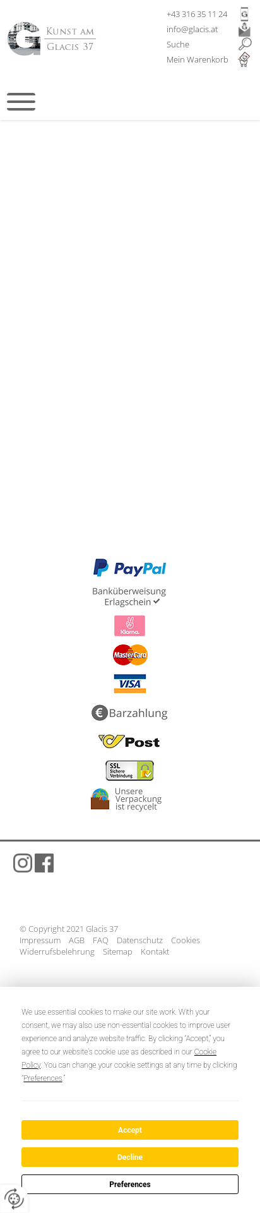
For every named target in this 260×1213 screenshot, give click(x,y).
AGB (77, 940)
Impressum (40, 940)
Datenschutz (140, 940)
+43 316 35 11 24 (197, 14)
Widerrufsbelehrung (57, 951)
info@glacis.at (192, 29)
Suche (178, 44)
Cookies (185, 940)
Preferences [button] (42, 1078)
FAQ (101, 940)
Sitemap (118, 951)
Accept (130, 1130)
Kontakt (155, 951)
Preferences (130, 1184)
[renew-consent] (14, 1199)
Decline (130, 1157)
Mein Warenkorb (197, 59)
